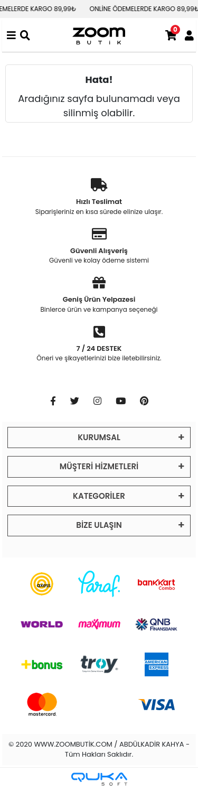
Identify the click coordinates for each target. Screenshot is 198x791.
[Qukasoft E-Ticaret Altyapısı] (99, 779)
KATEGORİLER (99, 495)
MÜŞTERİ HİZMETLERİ (99, 466)
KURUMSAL (99, 437)
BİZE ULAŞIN (98, 525)
